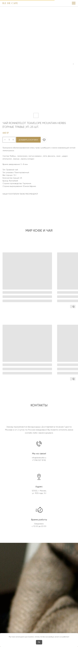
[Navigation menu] (73, 3)
